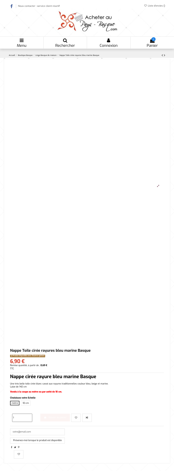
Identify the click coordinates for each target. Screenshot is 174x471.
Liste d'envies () (154, 5)
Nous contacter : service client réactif (39, 6)
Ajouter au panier (55, 417)
